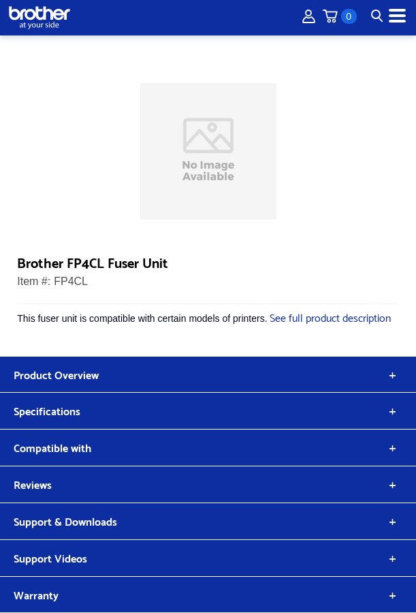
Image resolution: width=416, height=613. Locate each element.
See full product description (330, 317)
